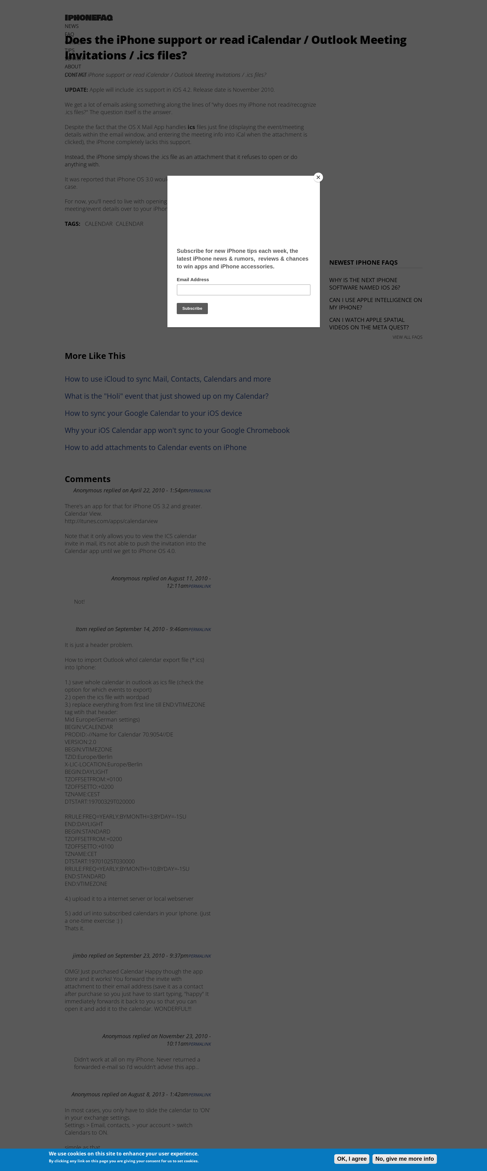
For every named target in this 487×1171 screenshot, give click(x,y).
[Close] (318, 177)
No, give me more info (404, 1159)
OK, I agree (352, 1159)
